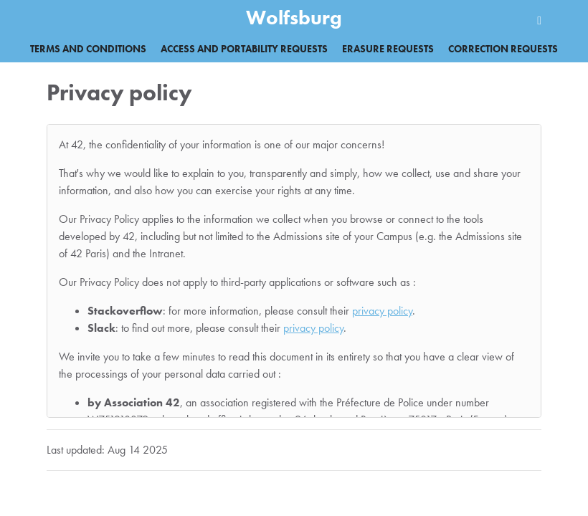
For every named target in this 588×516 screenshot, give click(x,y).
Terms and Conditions (88, 48)
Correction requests (503, 48)
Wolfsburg (294, 17)
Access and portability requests (244, 48)
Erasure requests (388, 48)
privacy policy (382, 310)
